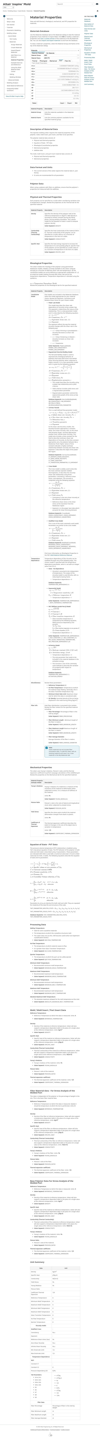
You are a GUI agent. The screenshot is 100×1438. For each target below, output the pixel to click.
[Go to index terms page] (95, 5)
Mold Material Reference (15, 86)
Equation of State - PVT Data (90, 54)
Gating (12, 74)
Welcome (10, 19)
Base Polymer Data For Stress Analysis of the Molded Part (89, 78)
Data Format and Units (89, 30)
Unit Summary (89, 84)
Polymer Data (88, 34)
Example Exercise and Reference (16, 64)
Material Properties (39, 11)
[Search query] (75, 4)
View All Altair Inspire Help (14, 96)
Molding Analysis (12, 83)
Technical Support (55, 1430)
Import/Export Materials (15, 51)
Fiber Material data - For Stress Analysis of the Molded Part (89, 70)
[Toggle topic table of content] (96, 16)
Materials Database (87, 20)
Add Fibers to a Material (16, 56)
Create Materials (16, 48)
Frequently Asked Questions (12, 90)
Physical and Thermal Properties (88, 38)
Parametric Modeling (14, 30)
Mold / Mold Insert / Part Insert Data (88, 62)
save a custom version (47, 39)
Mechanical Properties (88, 49)
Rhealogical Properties (88, 44)
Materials (29, 11)
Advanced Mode (13, 80)
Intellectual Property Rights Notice (39, 1430)
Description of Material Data (88, 25)
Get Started (10, 25)
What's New (11, 22)
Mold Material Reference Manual (61, 555)
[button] (6, 19)
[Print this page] (98, 11)
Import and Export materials (51, 41)
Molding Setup (12, 11)
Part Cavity (13, 39)
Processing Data (89, 58)
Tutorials (10, 28)
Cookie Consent (65, 1430)
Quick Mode (21, 11)
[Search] (92, 4)
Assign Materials (16, 45)
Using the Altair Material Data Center (16, 69)
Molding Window (15, 77)
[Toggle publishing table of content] (4, 16)
